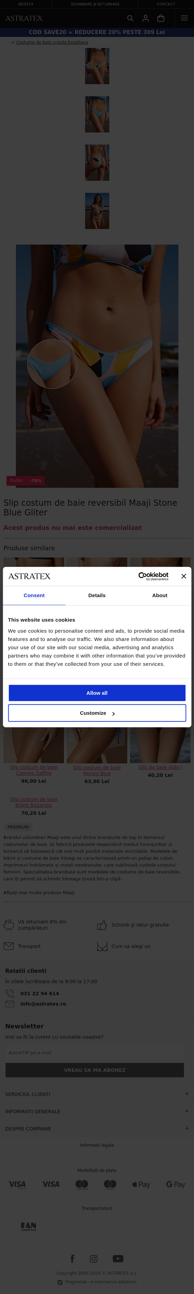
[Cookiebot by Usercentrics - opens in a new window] (138, 576)
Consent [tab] (34, 595)
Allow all (97, 693)
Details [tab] (97, 595)
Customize (97, 713)
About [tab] (159, 595)
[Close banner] (183, 576)
